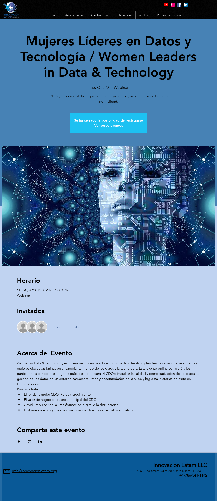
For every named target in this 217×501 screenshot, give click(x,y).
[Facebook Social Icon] (179, 5)
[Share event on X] (30, 441)
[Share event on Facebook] (19, 441)
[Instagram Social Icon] (173, 5)
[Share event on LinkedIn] (40, 441)
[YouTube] (166, 5)
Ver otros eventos (108, 125)
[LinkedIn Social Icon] (186, 5)
